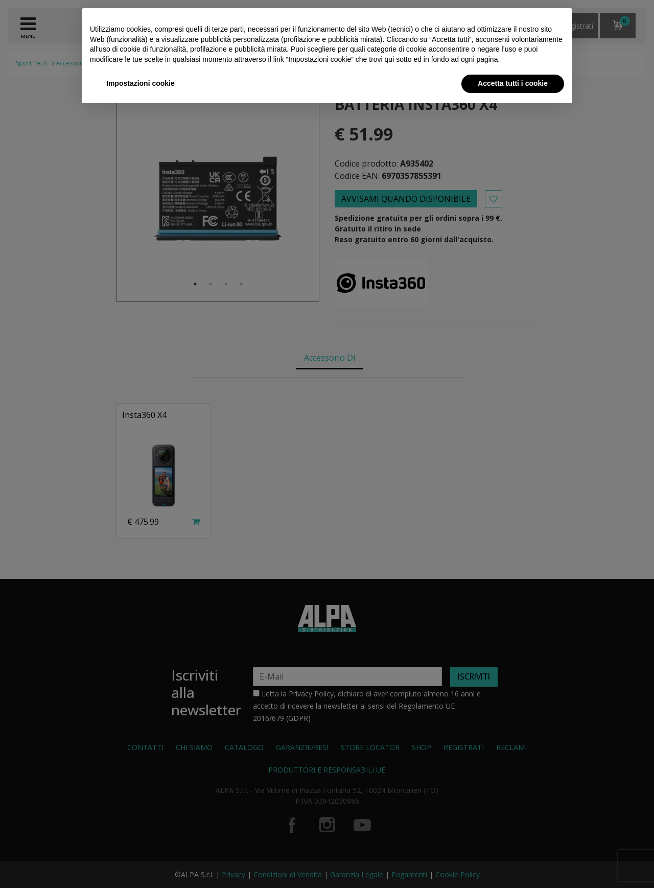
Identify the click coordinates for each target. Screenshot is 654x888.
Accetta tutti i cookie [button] (513, 83)
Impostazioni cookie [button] (140, 83)
